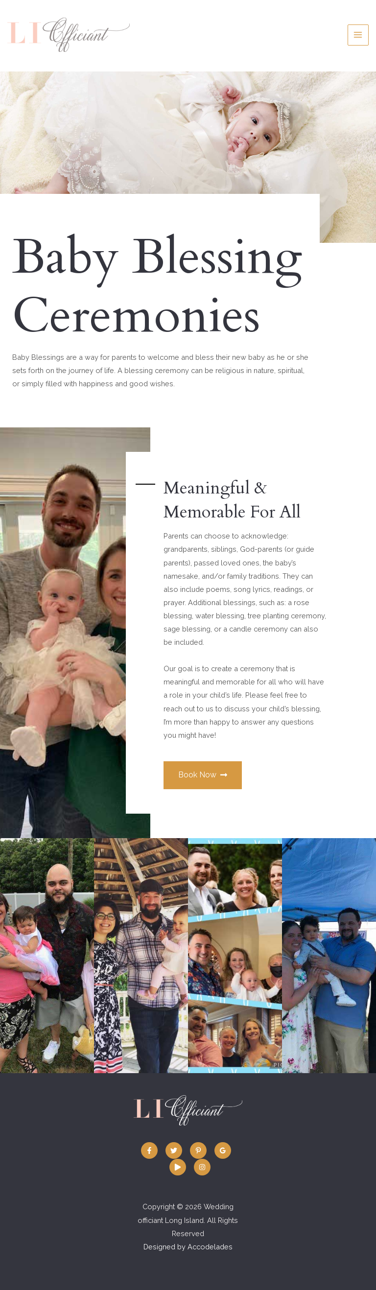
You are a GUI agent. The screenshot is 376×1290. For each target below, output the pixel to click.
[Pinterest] (198, 1150)
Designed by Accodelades (188, 1247)
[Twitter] (173, 1150)
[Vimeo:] (177, 1167)
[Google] (222, 1150)
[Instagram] (202, 1167)
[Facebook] (149, 1150)
